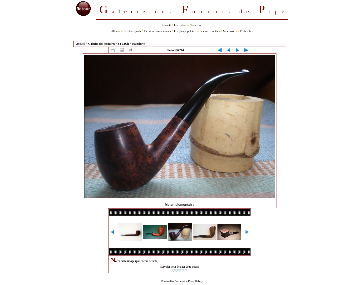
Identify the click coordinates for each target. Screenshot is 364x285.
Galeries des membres (101, 43)
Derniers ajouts (132, 31)
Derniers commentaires (157, 31)
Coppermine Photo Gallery (189, 281)
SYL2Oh (123, 43)
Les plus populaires (185, 31)
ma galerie (138, 43)
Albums (115, 31)
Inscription (180, 25)
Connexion (196, 25)
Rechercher (246, 31)
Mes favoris (229, 31)
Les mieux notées (210, 31)
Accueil (166, 25)
